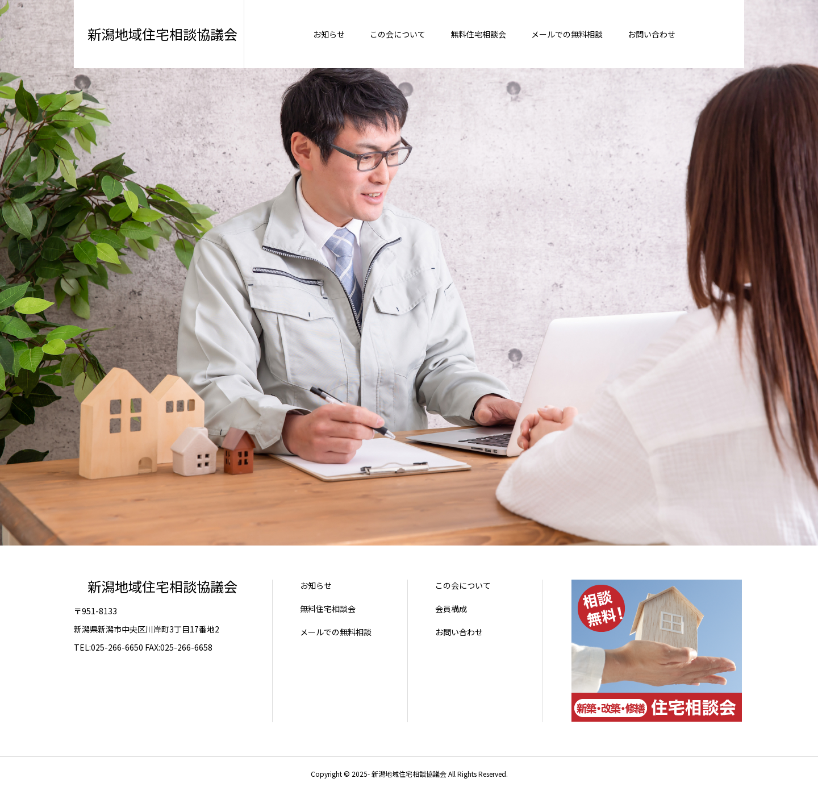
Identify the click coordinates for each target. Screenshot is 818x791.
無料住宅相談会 (328, 608)
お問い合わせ (459, 632)
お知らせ (316, 585)
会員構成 (451, 608)
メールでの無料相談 (336, 632)
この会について (463, 585)
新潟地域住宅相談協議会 (155, 586)
